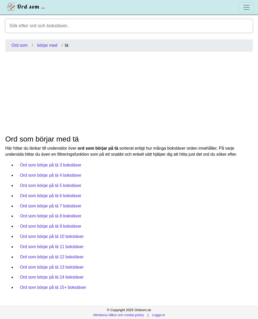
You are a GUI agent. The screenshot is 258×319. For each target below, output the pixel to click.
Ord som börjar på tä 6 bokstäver (50, 196)
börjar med (47, 45)
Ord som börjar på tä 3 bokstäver (50, 165)
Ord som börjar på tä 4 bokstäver (50, 175)
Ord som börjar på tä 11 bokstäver (52, 246)
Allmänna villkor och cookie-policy (118, 315)
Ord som (20, 45)
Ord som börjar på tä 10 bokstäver (52, 236)
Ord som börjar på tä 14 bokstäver (52, 277)
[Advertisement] (129, 93)
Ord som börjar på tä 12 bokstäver (52, 257)
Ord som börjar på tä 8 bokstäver (50, 216)
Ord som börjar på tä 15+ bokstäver (53, 287)
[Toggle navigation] (246, 7)
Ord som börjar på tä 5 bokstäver (50, 185)
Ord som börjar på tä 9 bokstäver (50, 226)
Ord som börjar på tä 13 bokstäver (52, 267)
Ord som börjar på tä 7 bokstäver (50, 206)
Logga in (158, 315)
